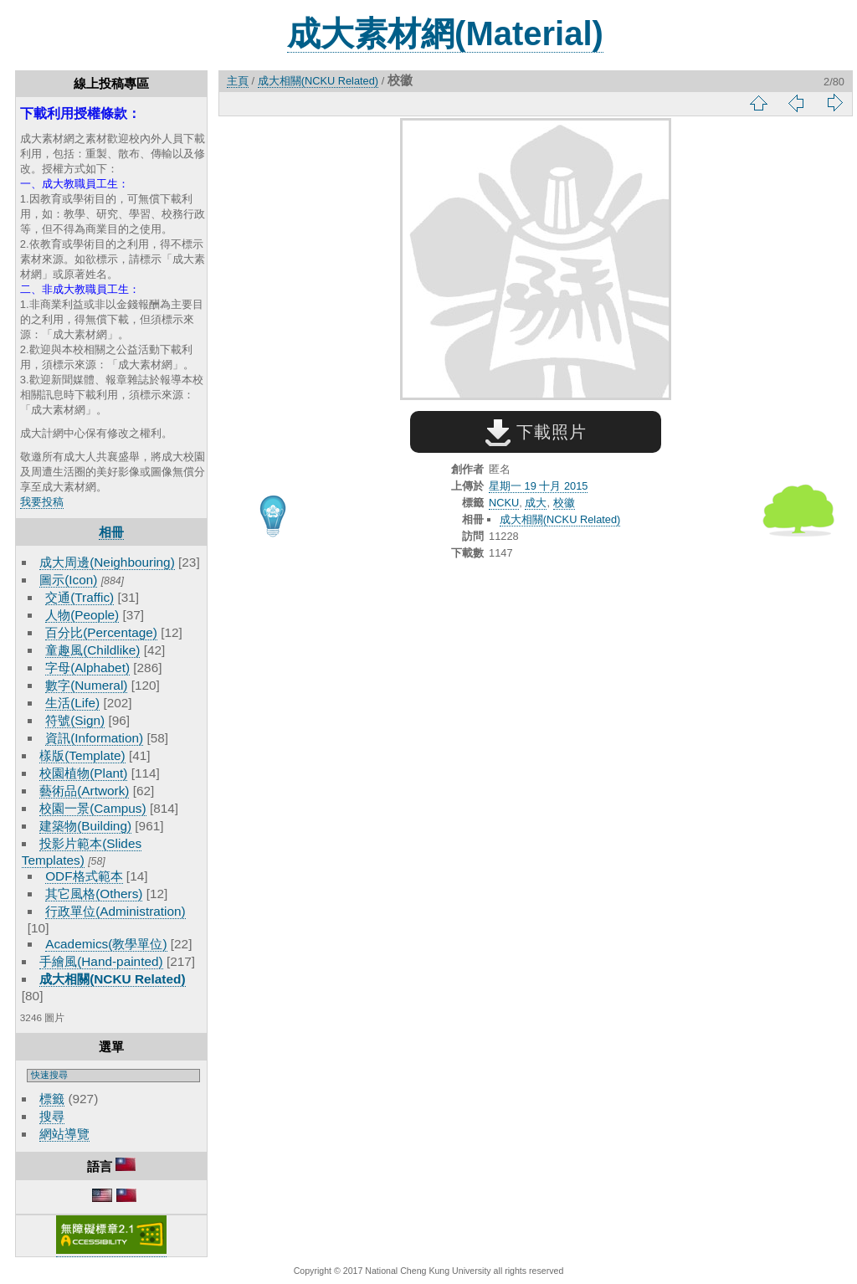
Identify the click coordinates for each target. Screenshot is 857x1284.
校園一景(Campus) (92, 808)
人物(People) (82, 615)
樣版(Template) (82, 755)
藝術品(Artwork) (84, 790)
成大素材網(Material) (445, 33)
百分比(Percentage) (101, 632)
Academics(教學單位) (106, 944)
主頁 (238, 80)
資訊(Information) (94, 738)
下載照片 (536, 432)
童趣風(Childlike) (92, 650)
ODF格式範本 (83, 876)
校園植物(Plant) (83, 773)
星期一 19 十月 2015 (538, 486)
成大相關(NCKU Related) (112, 979)
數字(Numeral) (86, 685)
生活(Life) (72, 703)
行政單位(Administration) (115, 911)
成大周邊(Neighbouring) (107, 562)
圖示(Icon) (68, 580)
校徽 (564, 502)
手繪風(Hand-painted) (100, 961)
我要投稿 (42, 502)
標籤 (51, 1098)
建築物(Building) (85, 826)
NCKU (504, 502)
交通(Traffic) (79, 597)
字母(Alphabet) (87, 667)
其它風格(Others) (93, 893)
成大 (536, 502)
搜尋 (51, 1116)
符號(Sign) (75, 720)
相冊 (111, 532)
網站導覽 (64, 1134)
